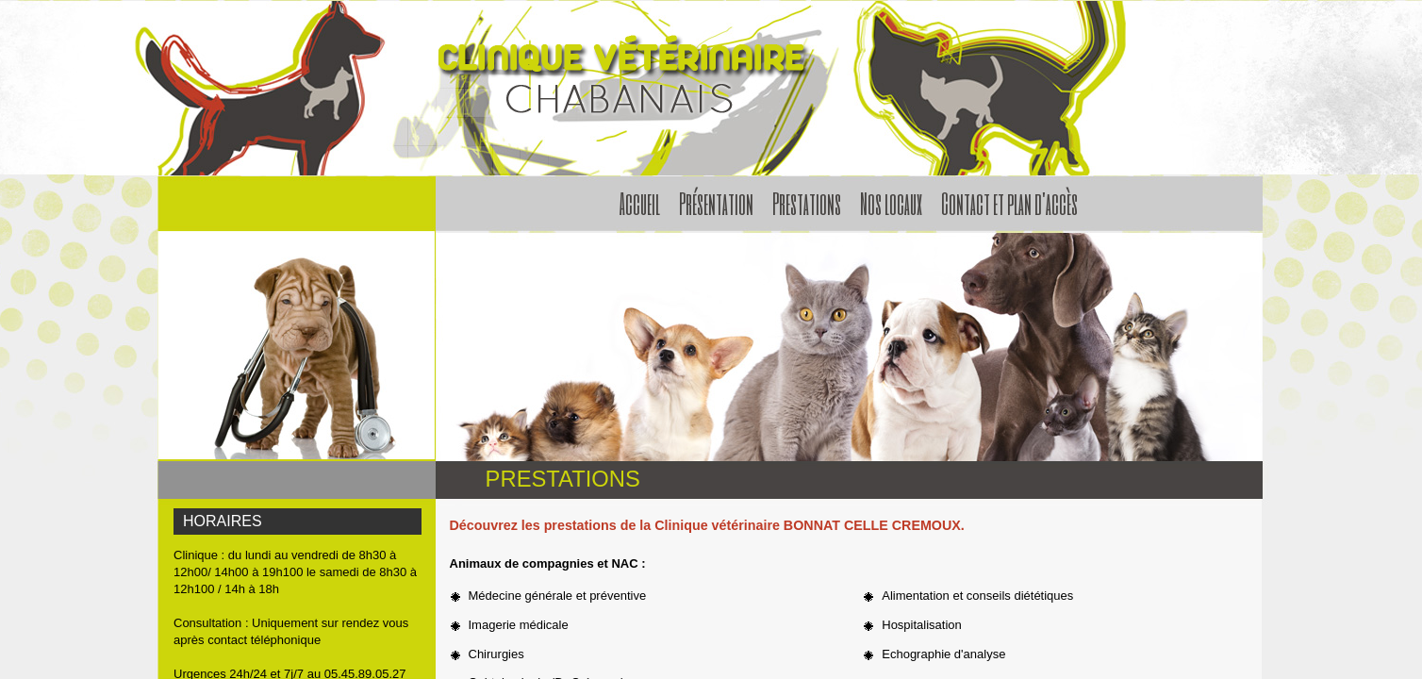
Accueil (640, 203)
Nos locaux (891, 203)
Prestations (806, 203)
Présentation (716, 203)
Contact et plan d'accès (1009, 203)
